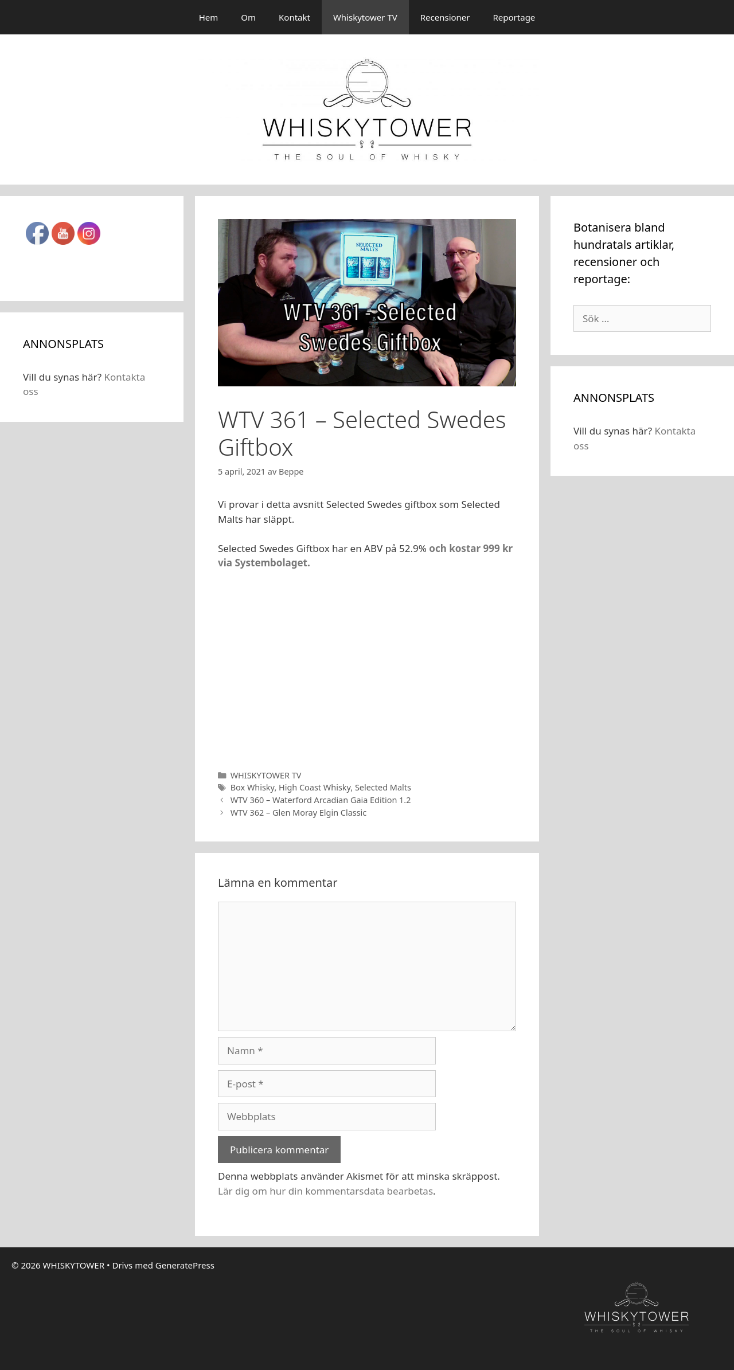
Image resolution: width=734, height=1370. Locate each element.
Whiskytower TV (365, 17)
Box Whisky (253, 787)
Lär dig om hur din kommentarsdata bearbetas (325, 1190)
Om (248, 17)
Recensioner (445, 17)
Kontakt (294, 17)
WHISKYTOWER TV (266, 775)
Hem (208, 17)
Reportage (514, 17)
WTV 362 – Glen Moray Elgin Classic (299, 812)
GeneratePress (184, 1265)
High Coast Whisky (314, 787)
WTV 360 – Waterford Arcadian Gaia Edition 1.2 (321, 799)
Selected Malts (383, 787)
